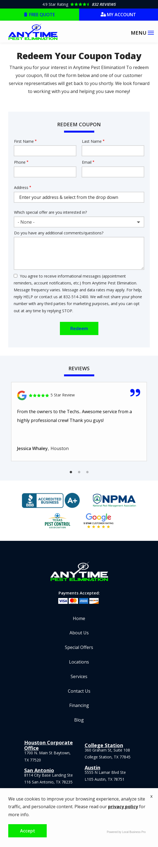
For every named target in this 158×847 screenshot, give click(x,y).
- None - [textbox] (26, 222)
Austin (92, 767)
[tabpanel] (79, 421)
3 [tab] (87, 472)
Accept (27, 831)
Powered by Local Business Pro (126, 832)
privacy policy (123, 807)
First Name (24, 141)
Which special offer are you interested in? (50, 212)
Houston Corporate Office (48, 745)
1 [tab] (71, 472)
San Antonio (39, 770)
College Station (104, 745)
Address (21, 187)
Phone (20, 162)
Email (87, 162)
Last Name (92, 141)
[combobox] (79, 221)
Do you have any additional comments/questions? (58, 232)
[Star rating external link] (79, 4)
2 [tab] (79, 472)
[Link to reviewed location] (79, 395)
